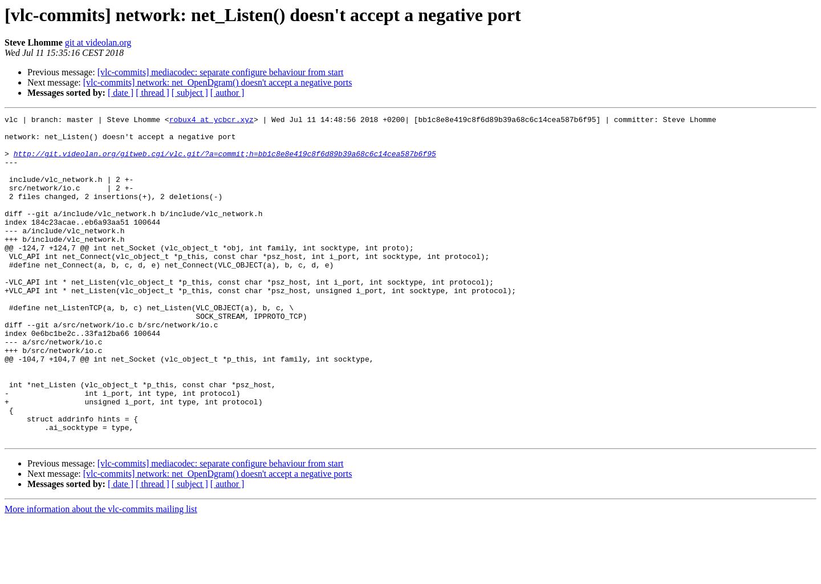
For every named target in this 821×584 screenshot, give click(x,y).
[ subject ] (190, 93)
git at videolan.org (98, 42)
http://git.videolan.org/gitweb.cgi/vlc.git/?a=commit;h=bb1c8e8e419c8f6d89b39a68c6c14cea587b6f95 (225, 162)
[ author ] (227, 93)
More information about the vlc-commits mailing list (101, 574)
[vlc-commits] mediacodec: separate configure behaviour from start (220, 72)
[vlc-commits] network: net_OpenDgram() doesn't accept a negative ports (217, 82)
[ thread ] (152, 93)
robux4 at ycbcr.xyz (211, 121)
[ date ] (120, 93)
